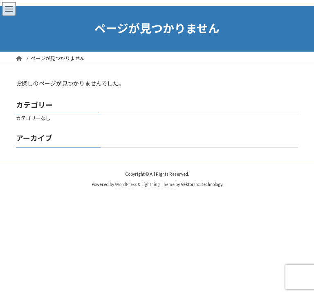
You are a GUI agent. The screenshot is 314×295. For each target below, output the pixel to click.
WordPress (126, 184)
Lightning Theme (158, 184)
